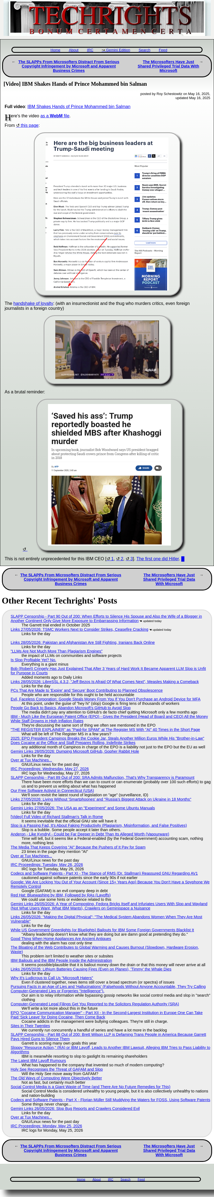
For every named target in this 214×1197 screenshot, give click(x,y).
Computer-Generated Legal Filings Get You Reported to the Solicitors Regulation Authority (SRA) (95, 1004)
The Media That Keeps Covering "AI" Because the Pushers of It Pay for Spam (78, 847)
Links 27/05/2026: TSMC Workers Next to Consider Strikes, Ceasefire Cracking (79, 629)
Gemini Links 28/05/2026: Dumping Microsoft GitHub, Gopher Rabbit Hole (75, 751)
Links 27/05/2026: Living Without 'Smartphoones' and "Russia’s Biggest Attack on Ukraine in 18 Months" (101, 799)
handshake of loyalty (33, 303)
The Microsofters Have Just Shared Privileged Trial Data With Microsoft (168, 66)
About (74, 50)
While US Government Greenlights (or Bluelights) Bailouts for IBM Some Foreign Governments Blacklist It (102, 930)
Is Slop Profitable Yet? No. (33, 660)
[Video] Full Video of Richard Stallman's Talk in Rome (57, 817)
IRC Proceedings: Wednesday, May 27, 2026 (50, 769)
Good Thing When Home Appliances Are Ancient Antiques (61, 938)
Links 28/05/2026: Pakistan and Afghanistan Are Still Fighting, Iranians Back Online (83, 642)
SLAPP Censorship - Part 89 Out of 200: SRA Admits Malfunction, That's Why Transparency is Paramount (102, 777)
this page (29, 125)
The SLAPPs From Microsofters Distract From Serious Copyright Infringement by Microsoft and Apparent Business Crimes (68, 66)
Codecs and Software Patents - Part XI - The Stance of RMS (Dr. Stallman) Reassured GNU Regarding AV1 (104, 873)
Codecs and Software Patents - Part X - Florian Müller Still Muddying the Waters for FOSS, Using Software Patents (110, 1100)
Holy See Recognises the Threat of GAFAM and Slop (57, 1069)
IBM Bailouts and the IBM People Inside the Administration (61, 960)
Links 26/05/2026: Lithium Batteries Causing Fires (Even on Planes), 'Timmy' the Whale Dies (91, 969)
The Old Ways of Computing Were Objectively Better (56, 1078)
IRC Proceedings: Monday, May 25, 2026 (46, 1126)
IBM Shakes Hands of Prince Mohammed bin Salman (79, 106)
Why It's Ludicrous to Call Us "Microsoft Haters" (52, 978)
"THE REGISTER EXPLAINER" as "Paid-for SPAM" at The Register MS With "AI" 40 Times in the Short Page (105, 729)
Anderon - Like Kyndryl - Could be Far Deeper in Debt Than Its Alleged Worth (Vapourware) (90, 834)
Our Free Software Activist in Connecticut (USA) (52, 790)
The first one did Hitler (157, 558)
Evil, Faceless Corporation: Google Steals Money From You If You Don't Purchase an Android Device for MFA (105, 699)
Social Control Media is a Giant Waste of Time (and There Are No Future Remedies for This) (90, 1087)
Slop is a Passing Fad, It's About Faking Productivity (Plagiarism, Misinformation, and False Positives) (99, 825)
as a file (54, 116)
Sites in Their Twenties (30, 1026)
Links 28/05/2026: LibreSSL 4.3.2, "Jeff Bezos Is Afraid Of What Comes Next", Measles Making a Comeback (105, 681)
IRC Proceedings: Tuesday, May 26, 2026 (47, 864)
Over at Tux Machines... (31, 760)
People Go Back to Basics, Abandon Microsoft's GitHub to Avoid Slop (71, 708)
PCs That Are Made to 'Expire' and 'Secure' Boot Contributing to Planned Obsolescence (87, 690)
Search (144, 50)
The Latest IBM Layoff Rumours (38, 1060)
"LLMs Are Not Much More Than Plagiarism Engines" (57, 651)
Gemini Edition (118, 50)
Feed (163, 50)
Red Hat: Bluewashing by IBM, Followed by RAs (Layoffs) (61, 895)
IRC (90, 50)
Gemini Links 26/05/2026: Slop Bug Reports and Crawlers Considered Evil (75, 1108)
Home (55, 50)
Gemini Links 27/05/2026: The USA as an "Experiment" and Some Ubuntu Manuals (83, 808)
